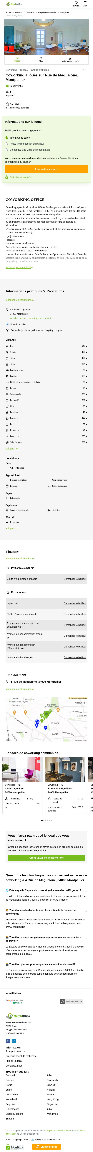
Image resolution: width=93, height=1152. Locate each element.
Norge (9, 1085)
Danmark (10, 1075)
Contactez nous (14, 1065)
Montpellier (64, 12)
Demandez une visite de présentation (30, 149)
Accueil (9, 12)
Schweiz (51, 1085)
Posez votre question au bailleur (27, 143)
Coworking (30, 12)
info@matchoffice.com (16, 1029)
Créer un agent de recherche (21, 1056)
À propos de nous (15, 1051)
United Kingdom (14, 1114)
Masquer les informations (20, 300)
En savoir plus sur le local (19, 267)
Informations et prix (20, 137)
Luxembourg (12, 1109)
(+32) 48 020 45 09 (15, 1033)
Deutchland (12, 1094)
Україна (51, 1090)
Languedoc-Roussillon (47, 12)
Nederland (11, 1099)
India (49, 1109)
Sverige (10, 1080)
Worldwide (52, 1114)
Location (18, 12)
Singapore (52, 1104)
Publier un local (14, 1061)
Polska (50, 1094)
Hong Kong (53, 1099)
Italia (49, 1075)
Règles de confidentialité (57, 1130)
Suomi (9, 1090)
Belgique (10, 1104)
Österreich (52, 1080)
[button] (39, 761)
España (10, 1118)
